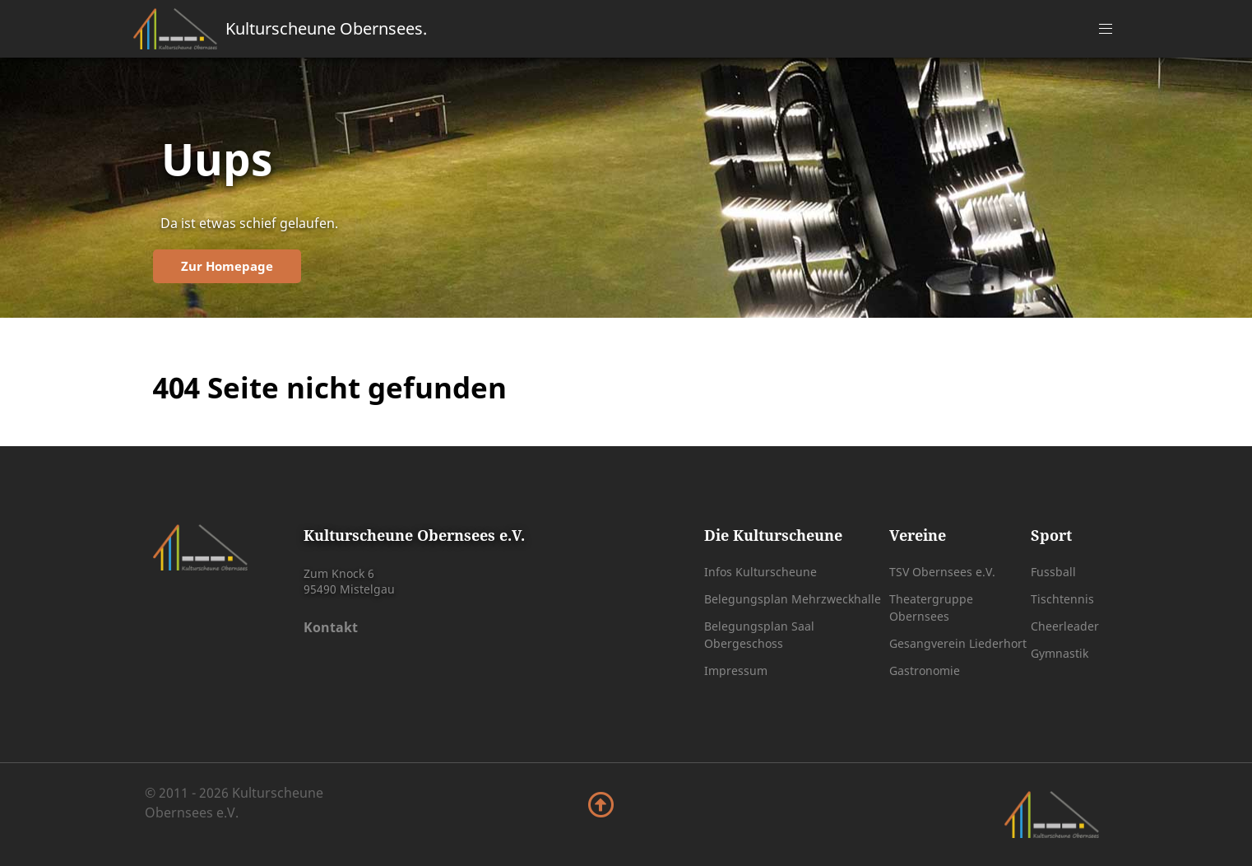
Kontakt (331, 627)
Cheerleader (1065, 626)
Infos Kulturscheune (760, 572)
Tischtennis (1062, 599)
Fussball (1053, 572)
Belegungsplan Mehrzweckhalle (792, 599)
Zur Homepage (227, 266)
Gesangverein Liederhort (958, 643)
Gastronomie (924, 670)
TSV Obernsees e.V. (942, 572)
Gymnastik (1059, 653)
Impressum (735, 670)
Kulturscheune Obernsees (326, 28)
